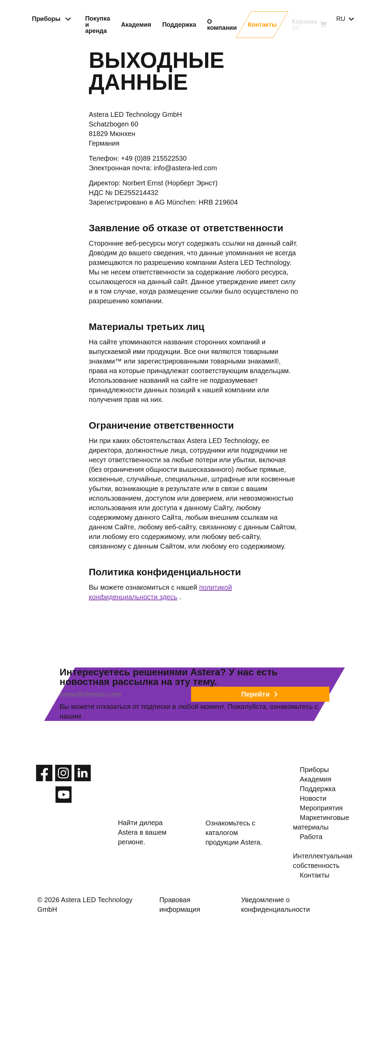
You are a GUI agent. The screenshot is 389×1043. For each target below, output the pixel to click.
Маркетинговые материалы (326, 923)
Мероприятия (323, 900)
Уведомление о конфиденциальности (284, 1018)
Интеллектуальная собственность (332, 968)
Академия (317, 847)
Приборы (316, 829)
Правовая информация (193, 1018)
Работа (312, 945)
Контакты (316, 991)
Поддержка (319, 865)
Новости (314, 882)
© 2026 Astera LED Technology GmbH (103, 1018)
